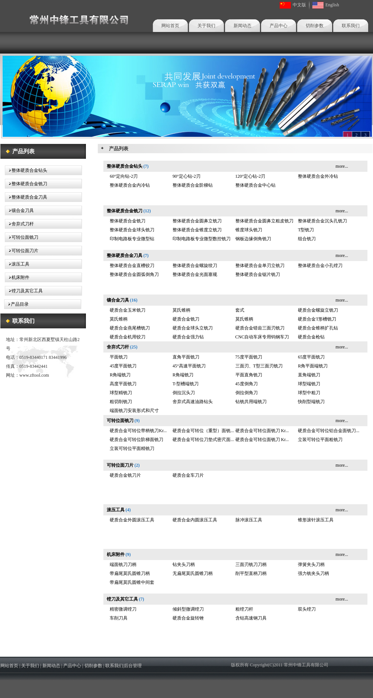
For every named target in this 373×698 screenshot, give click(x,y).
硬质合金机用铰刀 (127, 337)
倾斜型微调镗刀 (188, 609)
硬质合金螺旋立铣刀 (318, 310)
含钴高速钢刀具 (251, 618)
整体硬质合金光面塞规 (195, 274)
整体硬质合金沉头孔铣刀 (322, 220)
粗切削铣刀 (121, 401)
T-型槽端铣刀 (186, 383)
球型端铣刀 (309, 383)
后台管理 (133, 665)
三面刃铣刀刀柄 (251, 564)
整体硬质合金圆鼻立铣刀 (197, 220)
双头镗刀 (307, 609)
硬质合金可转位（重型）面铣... (203, 430)
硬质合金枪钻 (311, 337)
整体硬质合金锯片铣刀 (257, 274)
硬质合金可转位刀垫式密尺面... (203, 439)
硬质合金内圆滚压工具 (195, 519)
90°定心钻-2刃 (186, 176)
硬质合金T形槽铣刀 (317, 319)
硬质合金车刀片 (188, 475)
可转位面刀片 (25, 250)
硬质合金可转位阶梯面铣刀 (136, 439)
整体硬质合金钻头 (29, 170)
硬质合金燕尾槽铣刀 (130, 328)
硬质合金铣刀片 (125, 475)
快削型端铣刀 (311, 401)
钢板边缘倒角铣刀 (253, 238)
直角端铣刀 (309, 374)
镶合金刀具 (23, 210)
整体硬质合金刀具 (29, 197)
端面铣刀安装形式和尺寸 (134, 410)
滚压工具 (20, 264)
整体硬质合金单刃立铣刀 (259, 265)
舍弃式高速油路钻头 (193, 401)
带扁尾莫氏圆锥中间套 (132, 582)
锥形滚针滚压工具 (316, 519)
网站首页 (170, 25)
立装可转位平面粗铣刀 (320, 439)
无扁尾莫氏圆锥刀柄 (193, 573)
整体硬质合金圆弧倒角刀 (134, 274)
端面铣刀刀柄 (123, 564)
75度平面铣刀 (248, 357)
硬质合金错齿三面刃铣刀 (259, 328)
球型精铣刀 (121, 392)
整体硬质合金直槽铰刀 (132, 265)
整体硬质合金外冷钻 (318, 176)
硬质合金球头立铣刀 (193, 328)
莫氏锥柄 (181, 310)
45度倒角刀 (246, 383)
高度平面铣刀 (123, 383)
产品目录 (20, 304)
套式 (239, 310)
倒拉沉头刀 (184, 392)
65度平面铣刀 (311, 357)
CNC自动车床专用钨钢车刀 (262, 337)
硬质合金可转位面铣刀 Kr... (262, 430)
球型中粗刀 (309, 392)
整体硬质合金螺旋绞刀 (195, 265)
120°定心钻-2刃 (250, 176)
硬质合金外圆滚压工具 (132, 519)
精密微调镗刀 (123, 609)
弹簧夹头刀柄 (311, 564)
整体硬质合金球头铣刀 (132, 229)
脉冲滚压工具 (248, 519)
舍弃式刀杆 (23, 223)
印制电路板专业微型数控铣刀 (202, 238)
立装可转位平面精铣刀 (132, 448)
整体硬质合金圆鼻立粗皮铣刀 (264, 220)
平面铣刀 (119, 357)
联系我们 (351, 25)
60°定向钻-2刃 (124, 176)
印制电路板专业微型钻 (132, 238)
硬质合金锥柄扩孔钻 (318, 328)
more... (341, 166)
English (332, 4)
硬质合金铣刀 (186, 319)
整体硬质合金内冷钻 (130, 185)
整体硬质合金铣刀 (29, 183)
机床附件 (20, 277)
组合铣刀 (307, 238)
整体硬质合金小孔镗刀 (320, 265)
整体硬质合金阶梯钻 (193, 185)
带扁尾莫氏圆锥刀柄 (130, 573)
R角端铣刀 (120, 374)
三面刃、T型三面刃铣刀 (259, 366)
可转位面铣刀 (25, 237)
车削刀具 (119, 618)
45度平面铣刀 (123, 366)
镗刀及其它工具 (27, 290)
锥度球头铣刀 (248, 229)
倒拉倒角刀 (246, 392)
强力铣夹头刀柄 (313, 573)
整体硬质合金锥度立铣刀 (197, 229)
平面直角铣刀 (248, 374)
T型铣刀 (306, 229)
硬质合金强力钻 (188, 337)
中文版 (299, 4)
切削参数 (315, 25)
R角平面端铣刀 (313, 366)
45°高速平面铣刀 (189, 366)
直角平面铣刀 (186, 357)
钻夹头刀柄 (184, 564)
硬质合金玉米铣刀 (127, 310)
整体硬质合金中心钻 (255, 185)
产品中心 (278, 25)
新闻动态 (242, 25)
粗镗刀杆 (244, 609)
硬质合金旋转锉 (188, 618)
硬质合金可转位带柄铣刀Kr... (138, 430)
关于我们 (206, 25)
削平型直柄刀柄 (251, 573)
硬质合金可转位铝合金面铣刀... (328, 430)
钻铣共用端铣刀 (251, 401)
